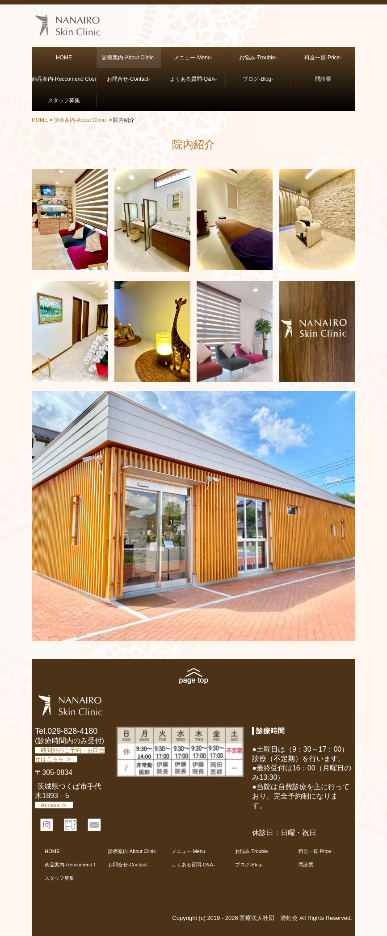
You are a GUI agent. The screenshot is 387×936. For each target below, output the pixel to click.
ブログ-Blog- (258, 79)
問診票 (323, 79)
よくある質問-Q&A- (193, 79)
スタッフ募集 (69, 100)
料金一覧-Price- (322, 57)
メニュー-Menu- (193, 57)
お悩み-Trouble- (258, 57)
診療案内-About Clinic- (129, 57)
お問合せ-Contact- (128, 79)
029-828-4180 (72, 731)
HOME (64, 57)
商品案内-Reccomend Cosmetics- (64, 79)
